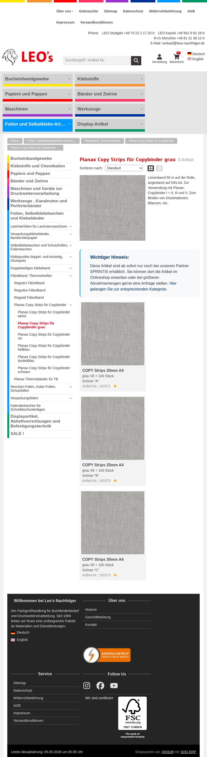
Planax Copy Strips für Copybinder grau (36, 147)
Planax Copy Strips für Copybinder (151, 141)
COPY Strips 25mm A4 (103, 465)
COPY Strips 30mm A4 (103, 559)
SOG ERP (188, 752)
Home (15, 141)
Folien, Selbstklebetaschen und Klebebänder (53, 141)
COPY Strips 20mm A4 (103, 370)
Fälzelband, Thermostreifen (102, 141)
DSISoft (168, 752)
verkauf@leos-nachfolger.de (183, 43)
